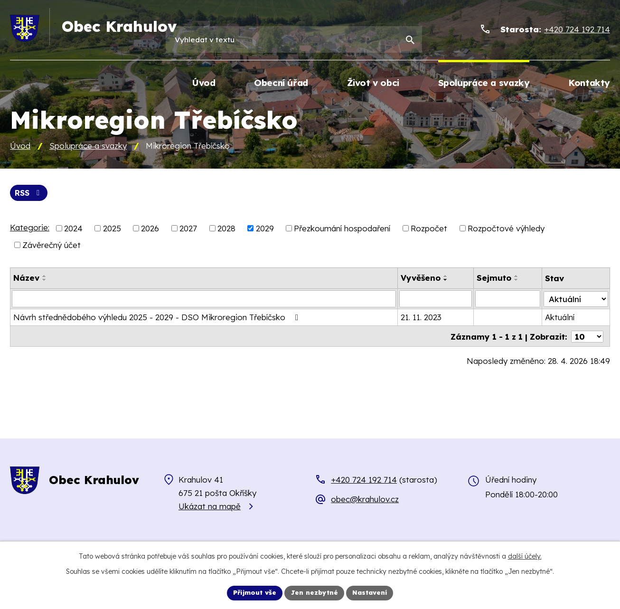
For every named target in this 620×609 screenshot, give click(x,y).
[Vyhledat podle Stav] (576, 300)
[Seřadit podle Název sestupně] (44, 281)
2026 (150, 230)
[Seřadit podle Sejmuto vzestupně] (518, 277)
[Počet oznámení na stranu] (587, 337)
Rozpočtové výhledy (506, 230)
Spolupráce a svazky (88, 147)
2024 (73, 230)
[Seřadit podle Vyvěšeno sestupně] (447, 281)
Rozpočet (429, 230)
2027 (188, 230)
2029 (265, 230)
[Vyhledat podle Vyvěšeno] (437, 300)
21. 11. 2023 (422, 319)
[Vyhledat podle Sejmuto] (509, 300)
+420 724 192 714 (364, 480)
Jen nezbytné (314, 592)
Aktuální (561, 319)
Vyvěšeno (422, 279)
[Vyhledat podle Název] (204, 300)
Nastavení (372, 592)
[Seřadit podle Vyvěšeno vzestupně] (447, 277)
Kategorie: (29, 229)
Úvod (20, 147)
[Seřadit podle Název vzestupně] (44, 277)
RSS (30, 194)
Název (26, 279)
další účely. (525, 555)
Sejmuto (495, 279)
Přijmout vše (252, 592)
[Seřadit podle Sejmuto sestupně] (518, 281)
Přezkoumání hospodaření (342, 230)
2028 (226, 230)
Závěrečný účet (51, 247)
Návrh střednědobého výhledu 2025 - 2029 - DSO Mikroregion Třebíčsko (157, 319)
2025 (112, 230)
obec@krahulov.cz (365, 500)
